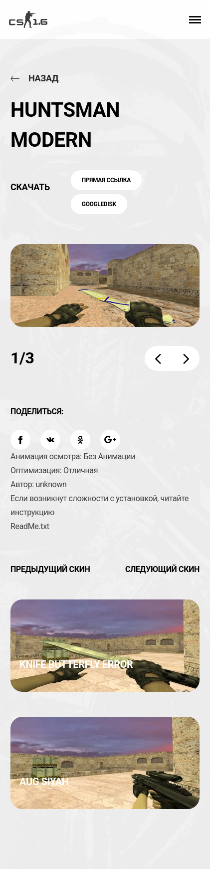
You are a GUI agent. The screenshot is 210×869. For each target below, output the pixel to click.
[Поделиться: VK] (50, 440)
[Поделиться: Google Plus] (110, 440)
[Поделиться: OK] (80, 440)
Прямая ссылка (106, 180)
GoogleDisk (99, 204)
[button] (195, 19)
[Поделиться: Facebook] (20, 440)
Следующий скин (162, 569)
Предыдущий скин (50, 569)
